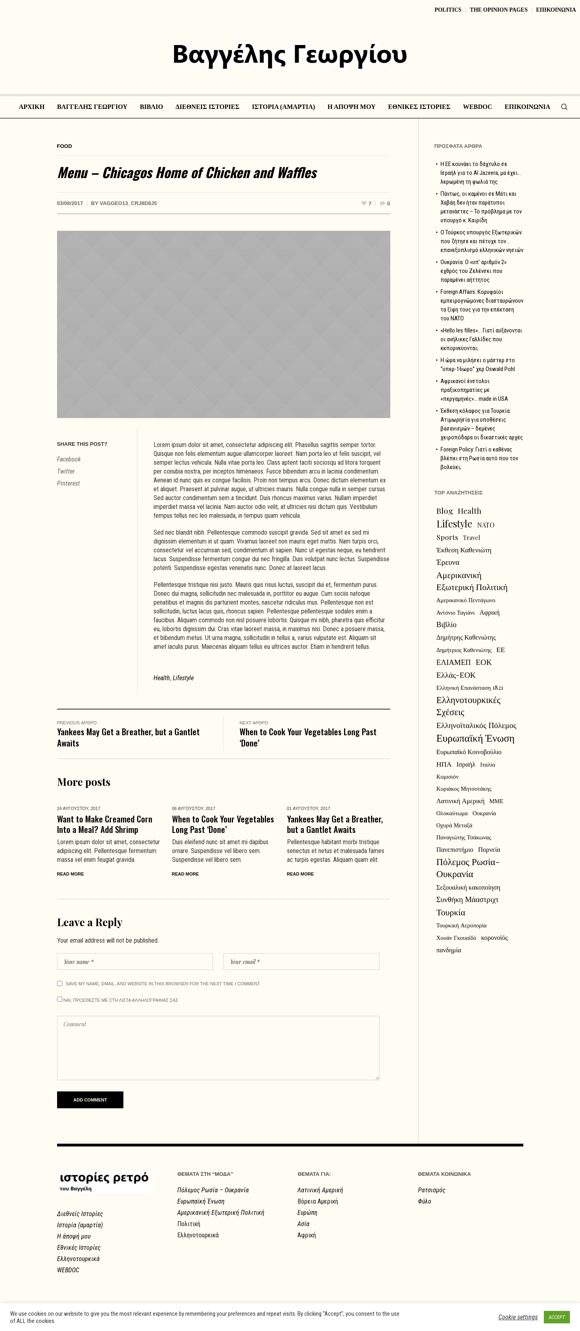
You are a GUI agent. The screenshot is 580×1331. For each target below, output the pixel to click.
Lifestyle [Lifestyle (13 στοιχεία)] (454, 523)
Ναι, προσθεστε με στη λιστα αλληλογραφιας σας (117, 1000)
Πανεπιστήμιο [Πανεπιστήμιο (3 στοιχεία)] (455, 849)
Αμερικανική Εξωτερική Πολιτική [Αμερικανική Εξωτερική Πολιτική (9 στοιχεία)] (472, 580)
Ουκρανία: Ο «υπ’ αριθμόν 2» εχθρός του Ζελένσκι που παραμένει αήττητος (473, 270)
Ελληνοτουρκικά (78, 1259)
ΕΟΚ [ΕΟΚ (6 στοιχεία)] (484, 661)
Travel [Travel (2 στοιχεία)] (471, 537)
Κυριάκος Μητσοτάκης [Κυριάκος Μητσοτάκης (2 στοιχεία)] (464, 788)
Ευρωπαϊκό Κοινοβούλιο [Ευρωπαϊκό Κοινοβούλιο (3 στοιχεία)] (469, 751)
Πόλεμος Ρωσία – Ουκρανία (213, 1190)
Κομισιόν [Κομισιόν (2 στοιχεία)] (448, 776)
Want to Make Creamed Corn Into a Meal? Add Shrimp (104, 823)
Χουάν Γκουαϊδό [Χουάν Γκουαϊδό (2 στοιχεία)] (456, 937)
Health (162, 678)
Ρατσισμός (431, 1190)
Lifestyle (183, 678)
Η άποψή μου (73, 1236)
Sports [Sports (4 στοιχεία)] (447, 536)
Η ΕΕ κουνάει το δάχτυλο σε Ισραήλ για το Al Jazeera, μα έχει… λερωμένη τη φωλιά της (481, 172)
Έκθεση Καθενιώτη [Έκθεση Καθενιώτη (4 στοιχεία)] (464, 549)
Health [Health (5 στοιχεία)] (470, 511)
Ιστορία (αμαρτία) (80, 1225)
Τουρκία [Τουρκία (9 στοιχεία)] (451, 911)
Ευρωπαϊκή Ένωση (201, 1201)
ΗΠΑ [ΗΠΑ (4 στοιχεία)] (444, 763)
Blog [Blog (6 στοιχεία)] (445, 510)
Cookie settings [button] (518, 1317)
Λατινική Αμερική (320, 1190)
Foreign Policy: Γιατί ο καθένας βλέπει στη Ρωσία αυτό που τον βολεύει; (479, 458)
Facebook (69, 459)
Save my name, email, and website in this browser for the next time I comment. (163, 983)
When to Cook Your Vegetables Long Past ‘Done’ (308, 737)
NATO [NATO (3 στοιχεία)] (485, 524)
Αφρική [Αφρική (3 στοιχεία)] (490, 611)
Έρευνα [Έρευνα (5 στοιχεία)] (448, 562)
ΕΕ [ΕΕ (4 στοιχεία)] (500, 649)
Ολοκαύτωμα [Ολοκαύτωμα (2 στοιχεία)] (452, 813)
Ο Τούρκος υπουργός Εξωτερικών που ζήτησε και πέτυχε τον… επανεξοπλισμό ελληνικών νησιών (482, 241)
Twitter (66, 471)
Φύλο (424, 1201)
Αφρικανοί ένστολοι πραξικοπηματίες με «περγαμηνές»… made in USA (474, 389)
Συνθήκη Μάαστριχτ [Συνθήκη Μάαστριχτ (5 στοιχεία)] (468, 899)
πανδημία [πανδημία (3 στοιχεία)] (449, 949)
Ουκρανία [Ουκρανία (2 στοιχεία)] (484, 813)
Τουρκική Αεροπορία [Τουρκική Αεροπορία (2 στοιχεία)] (462, 925)
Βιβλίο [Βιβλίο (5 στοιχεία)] (447, 624)
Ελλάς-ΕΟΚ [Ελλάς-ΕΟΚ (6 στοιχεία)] (456, 674)
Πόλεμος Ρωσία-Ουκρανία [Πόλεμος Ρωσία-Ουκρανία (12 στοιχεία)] (468, 867)
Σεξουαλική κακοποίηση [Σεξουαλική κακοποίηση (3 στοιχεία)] (468, 886)
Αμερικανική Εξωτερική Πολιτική (220, 1212)
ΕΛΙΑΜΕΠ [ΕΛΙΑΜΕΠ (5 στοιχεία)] (454, 662)
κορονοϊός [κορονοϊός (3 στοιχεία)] (494, 937)
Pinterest (68, 483)
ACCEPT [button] (557, 1317)
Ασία (303, 1224)
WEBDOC (68, 1270)
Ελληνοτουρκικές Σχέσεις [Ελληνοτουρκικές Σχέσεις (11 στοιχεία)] (468, 705)
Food (64, 146)
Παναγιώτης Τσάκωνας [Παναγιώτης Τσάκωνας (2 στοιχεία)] (464, 837)
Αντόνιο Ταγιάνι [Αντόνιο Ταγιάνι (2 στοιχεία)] (456, 612)
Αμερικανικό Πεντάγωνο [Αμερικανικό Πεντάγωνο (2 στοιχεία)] (466, 600)
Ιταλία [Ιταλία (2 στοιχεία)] (487, 764)
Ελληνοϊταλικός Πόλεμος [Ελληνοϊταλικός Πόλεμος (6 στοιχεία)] (476, 725)
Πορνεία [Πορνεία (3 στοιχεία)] (489, 849)
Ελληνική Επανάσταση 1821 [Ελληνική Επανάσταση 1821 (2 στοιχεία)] (470, 687)
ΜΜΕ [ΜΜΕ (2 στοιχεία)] (497, 801)
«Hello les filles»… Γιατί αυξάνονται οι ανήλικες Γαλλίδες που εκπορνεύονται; (481, 339)
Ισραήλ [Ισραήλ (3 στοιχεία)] (466, 763)
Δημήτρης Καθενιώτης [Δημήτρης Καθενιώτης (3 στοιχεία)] (466, 636)
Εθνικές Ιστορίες (78, 1247)
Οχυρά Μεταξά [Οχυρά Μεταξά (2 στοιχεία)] (455, 825)
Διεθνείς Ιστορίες (80, 1214)
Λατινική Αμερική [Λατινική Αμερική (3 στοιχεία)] (461, 800)
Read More (70, 874)
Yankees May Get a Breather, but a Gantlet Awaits (128, 737)
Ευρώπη (307, 1212)
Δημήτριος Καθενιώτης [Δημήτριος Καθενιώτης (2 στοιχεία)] (464, 650)
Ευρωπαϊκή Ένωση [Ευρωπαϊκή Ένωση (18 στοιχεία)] (476, 738)
